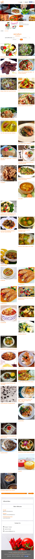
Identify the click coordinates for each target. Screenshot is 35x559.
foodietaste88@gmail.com (10, 531)
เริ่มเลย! (21, 26)
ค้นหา (21, 39)
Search (25, 2)
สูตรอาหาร (9, 556)
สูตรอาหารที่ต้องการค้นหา (8, 37)
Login (20, 2)
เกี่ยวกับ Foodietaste (16, 556)
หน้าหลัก (2, 30)
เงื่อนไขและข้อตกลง (21, 553)
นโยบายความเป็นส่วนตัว (14, 553)
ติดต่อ (22, 556)
